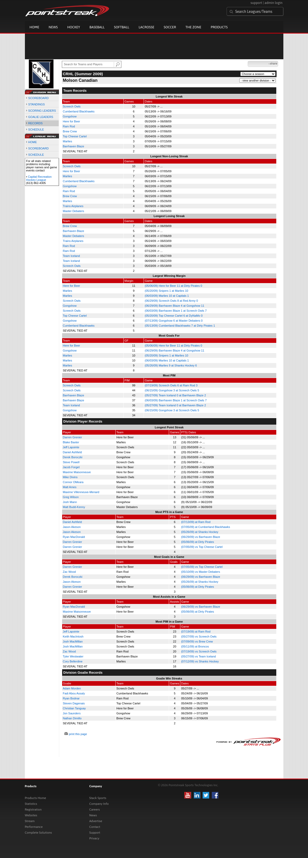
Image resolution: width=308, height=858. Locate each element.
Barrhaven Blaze (73, 146)
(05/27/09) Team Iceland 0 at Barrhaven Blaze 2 (175, 395)
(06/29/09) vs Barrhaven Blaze (200, 536)
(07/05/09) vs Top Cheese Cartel (202, 546)
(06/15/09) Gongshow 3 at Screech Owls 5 (172, 390)
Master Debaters (73, 211)
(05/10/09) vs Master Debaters (200, 571)
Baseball (97, 27)
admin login (273, 3)
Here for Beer (71, 121)
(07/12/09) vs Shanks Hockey (200, 661)
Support (94, 832)
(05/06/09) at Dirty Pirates (197, 541)
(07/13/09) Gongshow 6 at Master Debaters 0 (174, 320)
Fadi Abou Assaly (74, 693)
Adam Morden (72, 688)
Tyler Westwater (73, 656)
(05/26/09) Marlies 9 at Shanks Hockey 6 (171, 365)
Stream (30, 821)
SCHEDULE (36, 129)
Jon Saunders (72, 713)
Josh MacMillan (73, 641)
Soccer (170, 27)
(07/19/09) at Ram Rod (195, 631)
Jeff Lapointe (71, 447)
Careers (94, 809)
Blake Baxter (71, 442)
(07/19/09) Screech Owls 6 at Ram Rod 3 (171, 385)
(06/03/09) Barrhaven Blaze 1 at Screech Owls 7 (176, 310)
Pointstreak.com (67, 11)
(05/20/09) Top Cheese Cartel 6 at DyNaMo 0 (174, 315)
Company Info (99, 804)
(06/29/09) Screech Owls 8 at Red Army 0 (171, 300)
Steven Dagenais (74, 703)
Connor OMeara (73, 482)
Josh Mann (70, 502)
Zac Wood (69, 571)
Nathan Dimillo (72, 718)
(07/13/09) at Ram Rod (195, 522)
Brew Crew (70, 131)
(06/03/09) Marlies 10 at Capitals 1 (167, 295)
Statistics (31, 804)
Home (34, 27)
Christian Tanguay (74, 708)
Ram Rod (69, 126)
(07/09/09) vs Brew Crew (197, 641)
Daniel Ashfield (72, 452)
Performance (34, 827)
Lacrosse (146, 27)
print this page (78, 734)
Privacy (94, 838)
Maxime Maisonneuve (77, 472)
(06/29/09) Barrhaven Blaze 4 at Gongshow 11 (174, 305)
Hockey (73, 27)
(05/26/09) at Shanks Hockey (199, 531)
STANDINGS (36, 104)
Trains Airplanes (73, 206)
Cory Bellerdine (73, 661)
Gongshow (70, 116)
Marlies (67, 141)
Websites (31, 815)
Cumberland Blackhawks (79, 111)
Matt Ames (70, 487)
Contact (94, 827)
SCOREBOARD (38, 98)
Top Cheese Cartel (75, 136)
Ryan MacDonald (74, 536)
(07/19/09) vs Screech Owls (199, 651)
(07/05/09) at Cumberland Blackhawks (205, 526)
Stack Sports (97, 798)
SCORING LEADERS (42, 110)
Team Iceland (71, 255)
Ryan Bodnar (71, 698)
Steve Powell (71, 462)
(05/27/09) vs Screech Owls (199, 636)
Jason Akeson (72, 526)
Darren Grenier (72, 437)
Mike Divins (70, 477)
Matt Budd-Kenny (74, 507)
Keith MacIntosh (73, 636)
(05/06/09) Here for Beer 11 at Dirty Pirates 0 (173, 285)
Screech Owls (72, 106)
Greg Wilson (71, 497)
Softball (121, 27)
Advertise (95, 821)
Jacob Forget (71, 467)
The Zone (193, 27)
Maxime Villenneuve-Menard (81, 492)
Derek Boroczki (73, 457)
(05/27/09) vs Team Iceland (198, 656)
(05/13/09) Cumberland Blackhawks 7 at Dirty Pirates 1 (180, 325)
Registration (33, 809)
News (53, 27)
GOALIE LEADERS (40, 116)
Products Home (35, 798)
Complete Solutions (38, 832)
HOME (32, 142)
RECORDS (35, 123)
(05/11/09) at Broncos (195, 646)
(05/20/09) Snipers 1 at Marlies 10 (166, 290)
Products (219, 27)
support (256, 3)
